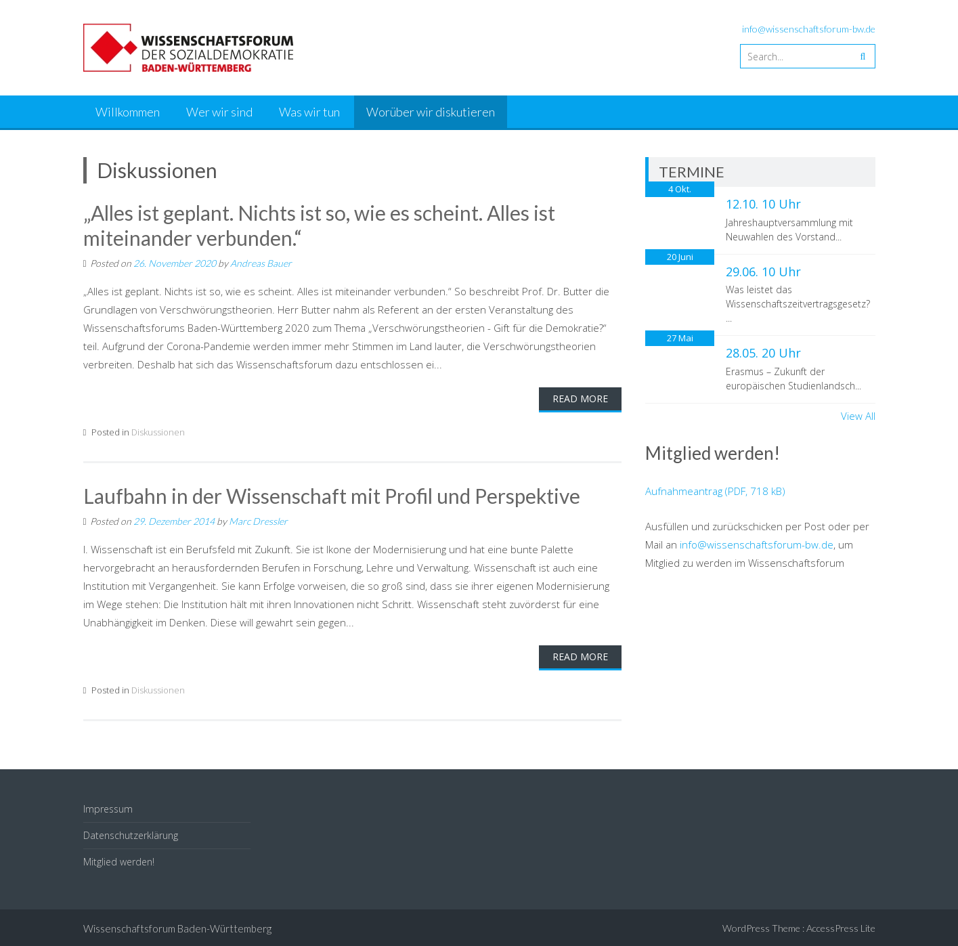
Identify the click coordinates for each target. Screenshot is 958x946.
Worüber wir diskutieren (430, 111)
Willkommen (127, 111)
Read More (580, 397)
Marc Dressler (258, 519)
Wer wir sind (219, 111)
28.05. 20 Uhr (763, 353)
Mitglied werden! (118, 860)
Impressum (108, 806)
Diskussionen (158, 431)
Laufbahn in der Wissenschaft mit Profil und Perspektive (333, 494)
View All (858, 416)
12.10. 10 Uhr (763, 204)
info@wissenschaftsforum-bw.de (808, 29)
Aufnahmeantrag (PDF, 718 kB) (715, 491)
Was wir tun (309, 111)
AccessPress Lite (840, 926)
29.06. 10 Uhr (763, 271)
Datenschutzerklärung (130, 833)
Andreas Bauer (261, 261)
